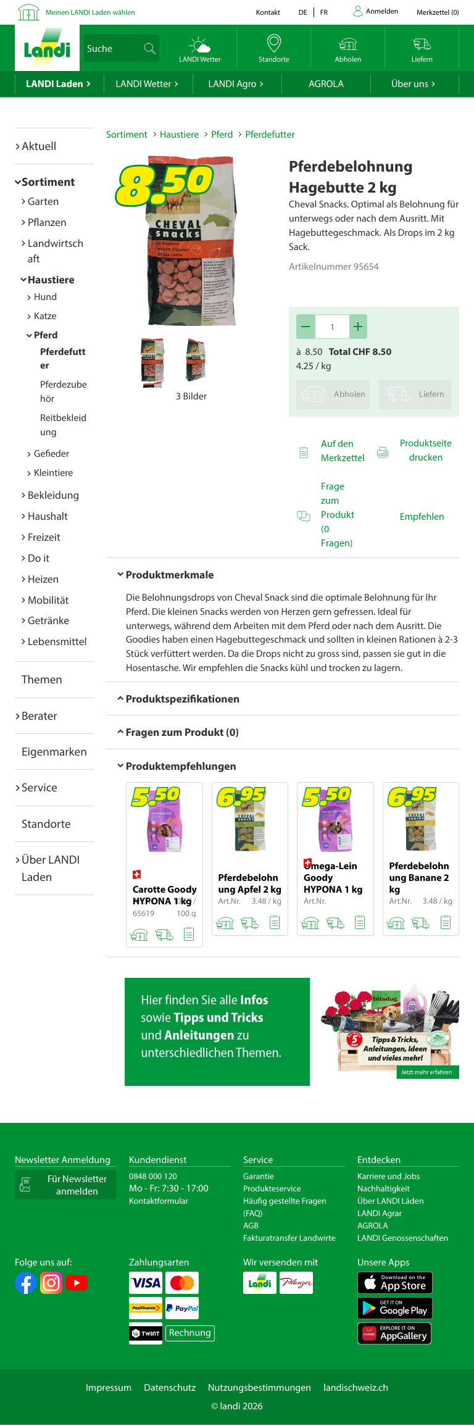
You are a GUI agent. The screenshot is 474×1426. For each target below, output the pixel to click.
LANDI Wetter (144, 84)
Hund (45, 297)
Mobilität (48, 600)
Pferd (46, 335)
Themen (42, 679)
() (438, 12)
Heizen (43, 579)
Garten (43, 201)
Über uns (409, 84)
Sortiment (48, 181)
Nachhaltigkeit (383, 1188)
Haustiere (51, 279)
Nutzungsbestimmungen (259, 1388)
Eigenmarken (54, 751)
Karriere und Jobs (388, 1176)
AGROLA (326, 84)
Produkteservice (272, 1188)
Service (39, 787)
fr (324, 12)
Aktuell (39, 145)
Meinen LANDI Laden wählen (90, 12)
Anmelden (382, 11)
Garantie (258, 1176)
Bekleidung (53, 495)
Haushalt (48, 516)
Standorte (46, 823)
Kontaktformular (158, 1200)
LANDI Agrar (379, 1213)
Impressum (108, 1388)
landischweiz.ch (355, 1388)
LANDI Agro (232, 84)
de (303, 12)
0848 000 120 (153, 1176)
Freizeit (44, 537)
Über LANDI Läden (390, 1200)
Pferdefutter (269, 134)
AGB (251, 1225)
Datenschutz (170, 1388)
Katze (45, 316)
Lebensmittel (57, 641)
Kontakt (268, 12)
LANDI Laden (54, 84)
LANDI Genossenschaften (402, 1237)
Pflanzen (47, 222)
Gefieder (51, 454)
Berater (39, 715)
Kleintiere (53, 473)
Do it (38, 558)
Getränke (48, 620)
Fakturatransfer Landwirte (289, 1237)
